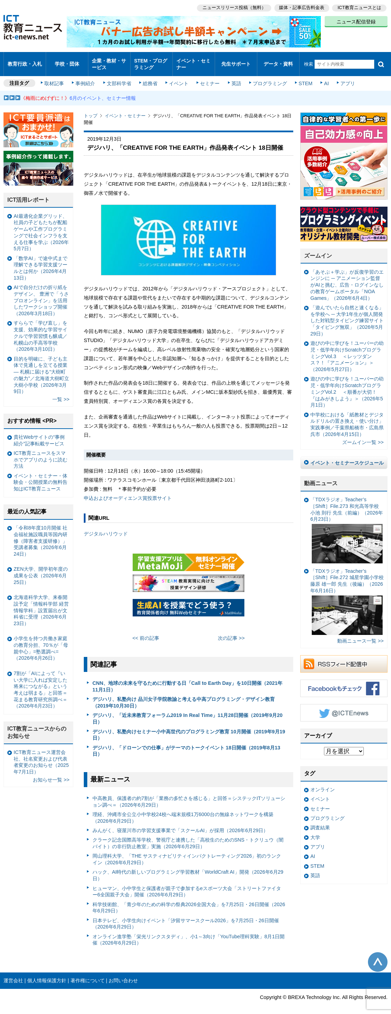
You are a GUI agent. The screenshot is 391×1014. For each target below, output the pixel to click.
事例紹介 (86, 77)
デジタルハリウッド (106, 528)
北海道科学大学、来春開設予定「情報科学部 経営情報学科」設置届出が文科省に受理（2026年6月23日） (41, 604)
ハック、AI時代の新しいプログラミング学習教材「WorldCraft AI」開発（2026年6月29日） (188, 869)
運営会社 (13, 974)
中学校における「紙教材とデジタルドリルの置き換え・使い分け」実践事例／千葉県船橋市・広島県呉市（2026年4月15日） (347, 418)
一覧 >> (60, 393)
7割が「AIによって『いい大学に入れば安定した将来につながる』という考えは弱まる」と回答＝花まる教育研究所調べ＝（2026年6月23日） (40, 684)
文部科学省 (119, 77)
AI (322, 77)
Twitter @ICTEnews (344, 706)
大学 (315, 831)
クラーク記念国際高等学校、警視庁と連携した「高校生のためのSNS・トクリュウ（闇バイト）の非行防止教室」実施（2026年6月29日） (188, 837)
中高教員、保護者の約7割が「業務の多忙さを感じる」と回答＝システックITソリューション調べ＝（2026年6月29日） (189, 796)
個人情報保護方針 (46, 974)
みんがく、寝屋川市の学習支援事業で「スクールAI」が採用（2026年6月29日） (180, 824)
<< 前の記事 (145, 632)
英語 (234, 77)
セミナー (209, 77)
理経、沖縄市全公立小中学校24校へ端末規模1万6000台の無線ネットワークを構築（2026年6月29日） (183, 812)
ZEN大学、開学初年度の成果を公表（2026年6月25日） (41, 569)
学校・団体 (67, 61)
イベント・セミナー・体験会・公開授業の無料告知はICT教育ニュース (40, 476)
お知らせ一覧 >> (51, 774)
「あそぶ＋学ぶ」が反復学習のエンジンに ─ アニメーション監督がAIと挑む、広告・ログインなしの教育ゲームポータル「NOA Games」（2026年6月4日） (347, 279)
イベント (178, 77)
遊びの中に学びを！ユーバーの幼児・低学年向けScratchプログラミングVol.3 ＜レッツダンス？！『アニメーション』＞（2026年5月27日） (347, 350)
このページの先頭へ (378, 956)
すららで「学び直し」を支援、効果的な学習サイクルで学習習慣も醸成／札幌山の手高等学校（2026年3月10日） (40, 330)
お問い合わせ (123, 974)
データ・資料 (278, 61)
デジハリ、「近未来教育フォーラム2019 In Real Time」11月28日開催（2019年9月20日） (188, 712)
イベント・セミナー (193, 60)
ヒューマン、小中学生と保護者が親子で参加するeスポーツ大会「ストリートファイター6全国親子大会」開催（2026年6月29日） (187, 885)
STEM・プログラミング (150, 60)
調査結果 (320, 821)
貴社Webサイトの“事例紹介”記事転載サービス (39, 434)
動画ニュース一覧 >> (360, 635)
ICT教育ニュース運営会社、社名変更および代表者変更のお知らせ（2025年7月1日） (41, 756)
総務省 (150, 77)
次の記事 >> (231, 632)
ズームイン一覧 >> (363, 436)
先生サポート (236, 61)
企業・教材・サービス (109, 60)
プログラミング (267, 77)
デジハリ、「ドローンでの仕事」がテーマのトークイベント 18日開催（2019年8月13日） (186, 745)
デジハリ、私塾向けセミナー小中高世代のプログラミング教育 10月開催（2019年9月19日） (189, 729)
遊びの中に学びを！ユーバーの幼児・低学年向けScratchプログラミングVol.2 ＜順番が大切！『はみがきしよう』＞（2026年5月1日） (347, 386)
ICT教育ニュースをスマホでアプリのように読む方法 (40, 453)
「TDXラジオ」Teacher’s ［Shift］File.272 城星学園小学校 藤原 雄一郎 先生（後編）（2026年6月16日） (347, 595)
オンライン (322, 783)
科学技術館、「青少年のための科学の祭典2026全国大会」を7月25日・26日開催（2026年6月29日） (189, 901)
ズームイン (318, 250)
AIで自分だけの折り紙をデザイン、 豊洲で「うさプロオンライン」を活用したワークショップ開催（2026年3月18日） (41, 294)
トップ (90, 109)
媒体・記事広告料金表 (301, 7)
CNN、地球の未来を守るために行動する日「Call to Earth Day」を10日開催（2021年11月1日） (187, 680)
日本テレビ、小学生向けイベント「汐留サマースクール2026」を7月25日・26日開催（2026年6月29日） (186, 918)
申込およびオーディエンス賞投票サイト (128, 492)
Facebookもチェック (344, 682)
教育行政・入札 (25, 61)
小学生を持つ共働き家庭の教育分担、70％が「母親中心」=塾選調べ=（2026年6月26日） (41, 642)
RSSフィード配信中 (344, 657)
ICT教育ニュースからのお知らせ (37, 726)
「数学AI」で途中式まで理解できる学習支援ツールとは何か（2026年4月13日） (40, 262)
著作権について (88, 974)
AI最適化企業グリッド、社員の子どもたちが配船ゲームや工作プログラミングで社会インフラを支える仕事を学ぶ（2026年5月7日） (41, 226)
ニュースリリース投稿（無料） (232, 7)
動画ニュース (321, 477)
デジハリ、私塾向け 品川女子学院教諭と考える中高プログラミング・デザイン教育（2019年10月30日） (184, 696)
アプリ (344, 77)
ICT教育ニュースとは (359, 7)
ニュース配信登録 (356, 21)
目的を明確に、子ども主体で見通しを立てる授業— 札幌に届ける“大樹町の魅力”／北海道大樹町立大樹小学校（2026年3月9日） (41, 369)
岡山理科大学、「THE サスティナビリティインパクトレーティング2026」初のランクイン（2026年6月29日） (187, 853)
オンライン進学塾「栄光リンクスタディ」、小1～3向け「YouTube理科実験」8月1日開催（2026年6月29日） (189, 934)
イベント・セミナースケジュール (347, 456)
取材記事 (56, 77)
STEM (303, 77)
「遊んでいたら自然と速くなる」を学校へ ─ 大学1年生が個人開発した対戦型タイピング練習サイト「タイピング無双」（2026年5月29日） (347, 315)
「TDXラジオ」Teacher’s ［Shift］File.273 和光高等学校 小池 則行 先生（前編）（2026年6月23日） (346, 524)
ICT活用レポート (28, 194)
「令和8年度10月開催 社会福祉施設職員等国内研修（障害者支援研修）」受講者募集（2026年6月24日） (40, 535)
